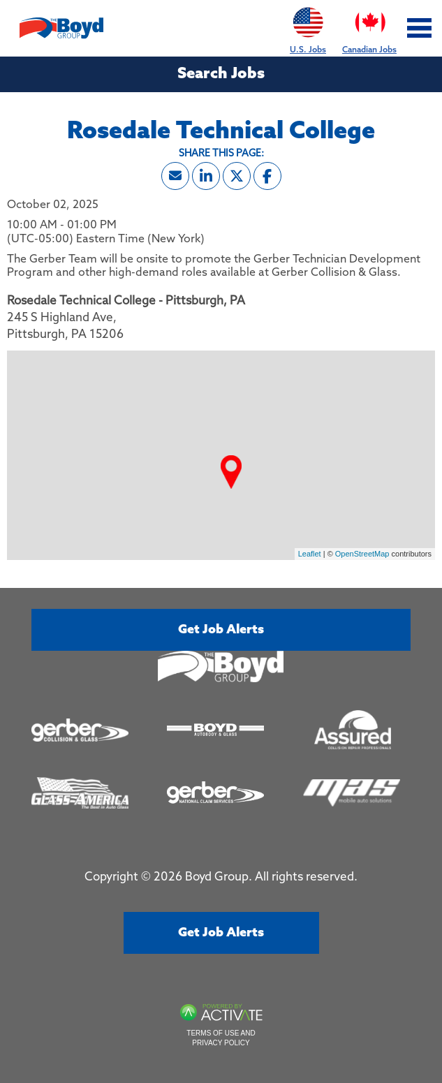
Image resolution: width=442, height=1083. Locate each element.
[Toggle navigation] (419, 28)
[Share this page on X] (237, 176)
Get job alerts (221, 630)
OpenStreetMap (362, 554)
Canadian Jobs (369, 27)
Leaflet (309, 554)
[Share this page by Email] (175, 176)
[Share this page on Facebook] (267, 176)
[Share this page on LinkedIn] (206, 176)
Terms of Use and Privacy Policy (220, 1038)
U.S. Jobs (308, 27)
